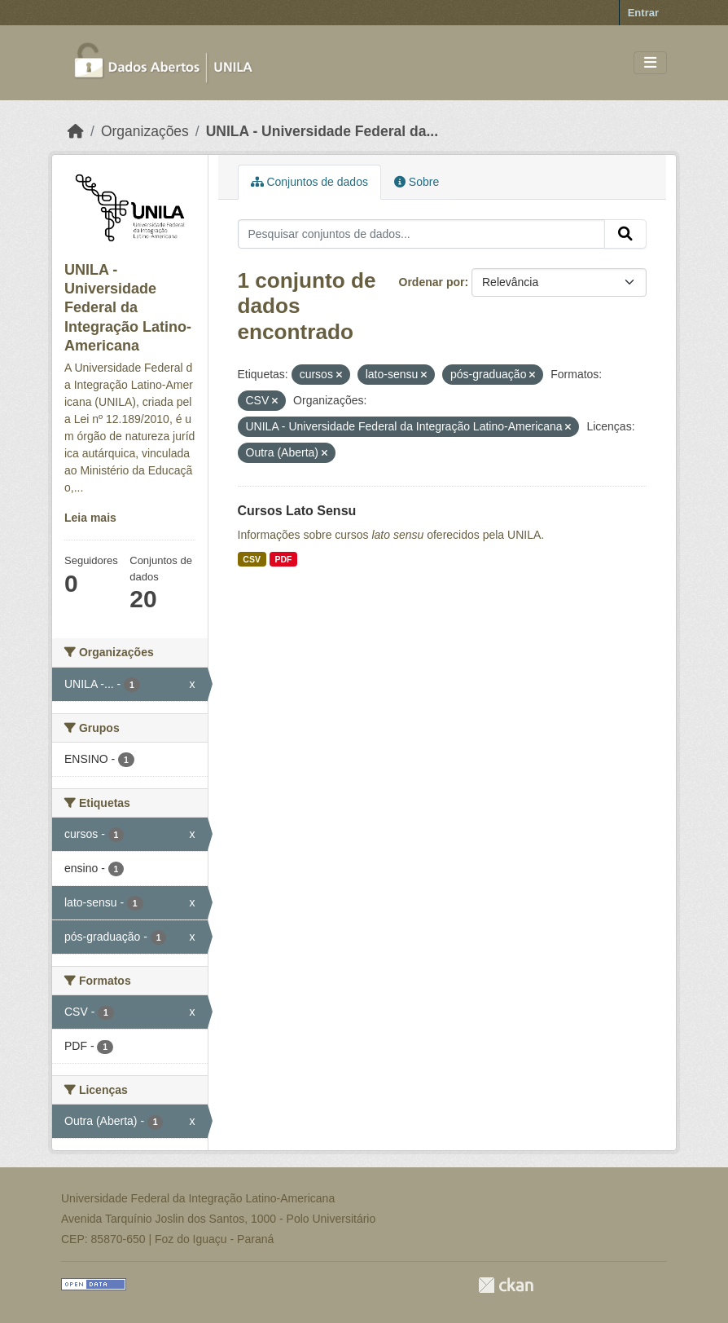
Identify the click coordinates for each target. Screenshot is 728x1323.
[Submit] (625, 234)
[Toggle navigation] (650, 63)
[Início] (76, 131)
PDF (283, 559)
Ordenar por (432, 282)
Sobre (416, 181)
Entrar (643, 13)
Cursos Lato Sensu (297, 511)
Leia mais (90, 517)
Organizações (145, 131)
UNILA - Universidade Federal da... (322, 131)
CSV (252, 559)
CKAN (505, 1285)
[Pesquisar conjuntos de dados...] (422, 234)
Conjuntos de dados (309, 181)
